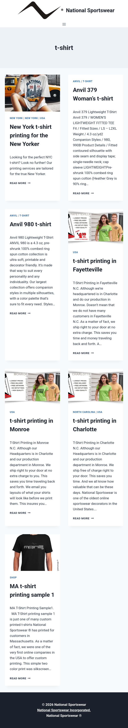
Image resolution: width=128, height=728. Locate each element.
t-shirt (88, 81)
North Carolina (84, 412)
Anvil (77, 81)
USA (42, 118)
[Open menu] (64, 24)
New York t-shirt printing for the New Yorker (30, 135)
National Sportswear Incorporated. (64, 710)
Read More (20, 183)
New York (16, 118)
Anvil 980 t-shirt (30, 224)
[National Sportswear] (64, 10)
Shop (13, 577)
